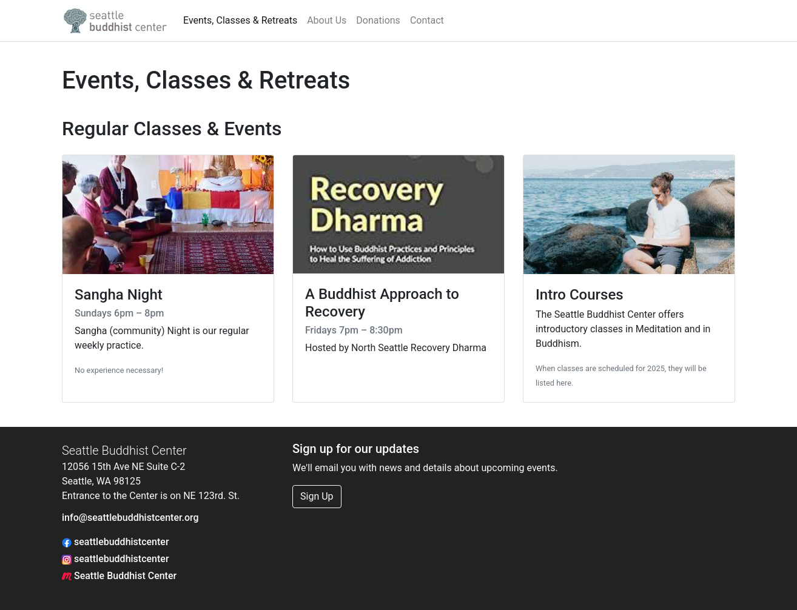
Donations (378, 20)
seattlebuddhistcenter (115, 542)
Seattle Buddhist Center (119, 576)
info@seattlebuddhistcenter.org (130, 517)
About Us (326, 20)
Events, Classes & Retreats (240, 20)
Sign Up (317, 496)
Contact (427, 20)
